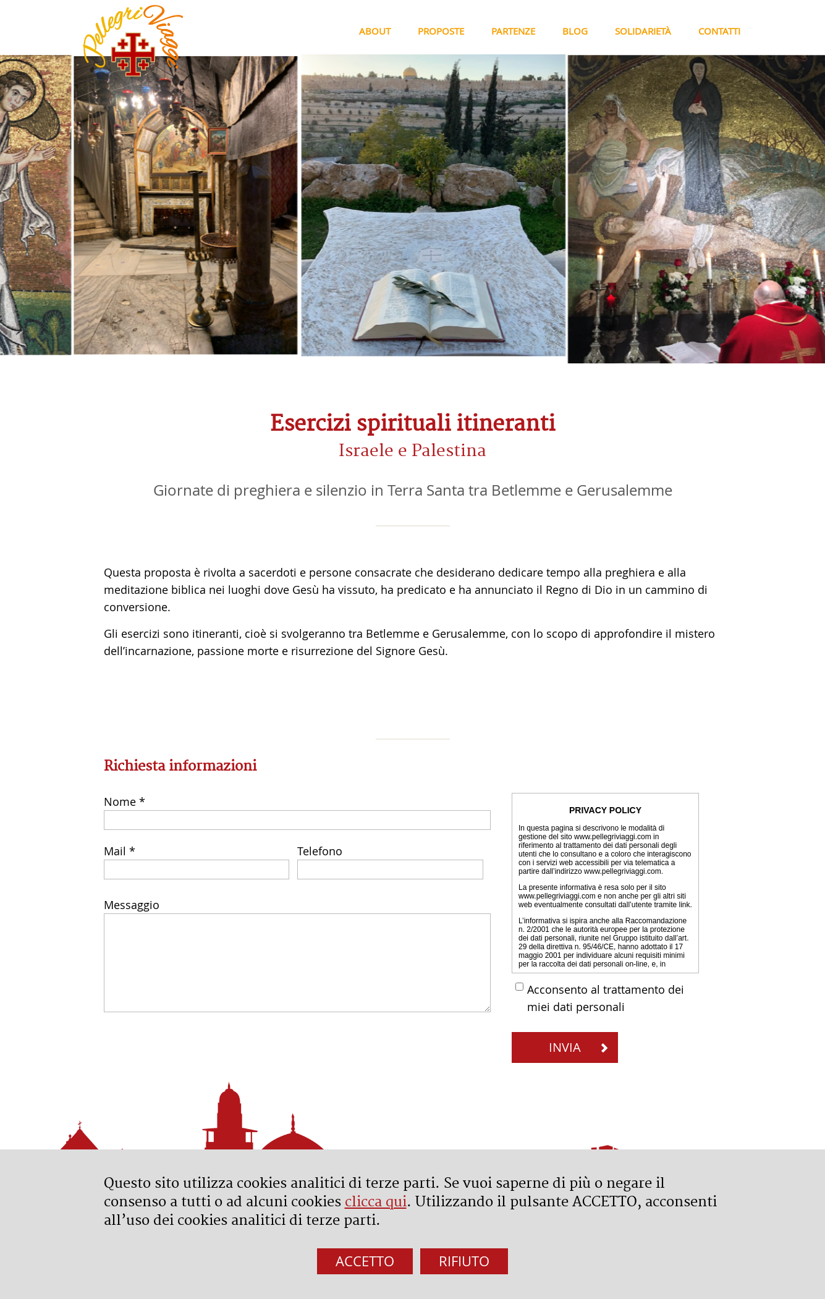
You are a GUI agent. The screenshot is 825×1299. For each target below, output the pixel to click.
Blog (575, 31)
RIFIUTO (464, 1261)
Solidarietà (643, 31)
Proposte (441, 31)
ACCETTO (365, 1261)
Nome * (124, 801)
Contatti (719, 31)
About (375, 31)
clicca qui (376, 1202)
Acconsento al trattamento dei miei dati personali (605, 998)
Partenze (513, 31)
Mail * (119, 851)
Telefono (319, 851)
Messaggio (131, 904)
